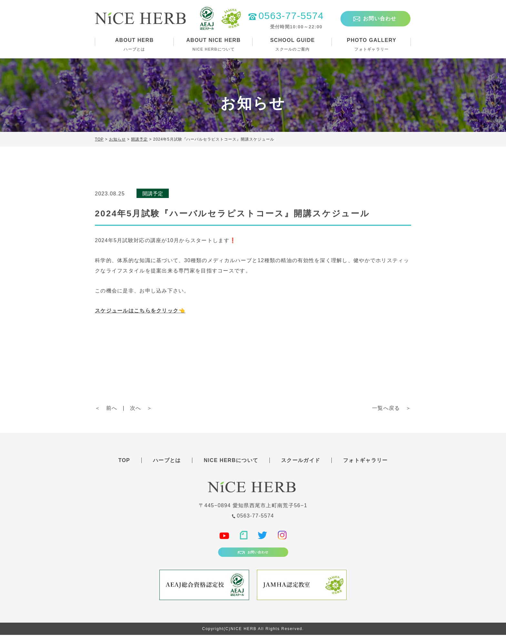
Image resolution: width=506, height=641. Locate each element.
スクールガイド (300, 460)
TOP (124, 460)
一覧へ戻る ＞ (391, 408)
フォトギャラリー (365, 460)
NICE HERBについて (231, 460)
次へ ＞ (141, 408)
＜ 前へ (106, 408)
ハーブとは (167, 460)
